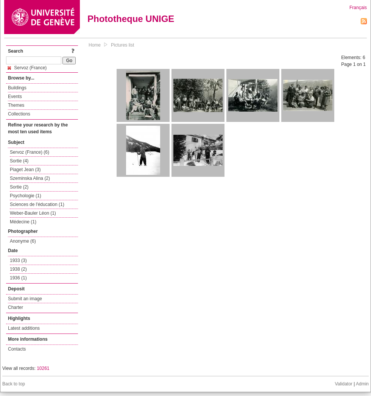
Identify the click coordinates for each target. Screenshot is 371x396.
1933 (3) (18, 260)
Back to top (13, 384)
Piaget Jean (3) (25, 169)
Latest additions (24, 328)
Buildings (17, 87)
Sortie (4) (19, 161)
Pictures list (122, 45)
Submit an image (25, 298)
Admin (362, 384)
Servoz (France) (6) (29, 152)
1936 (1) (18, 278)
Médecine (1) (23, 222)
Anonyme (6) (23, 241)
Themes (16, 105)
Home (95, 45)
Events (15, 96)
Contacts (17, 349)
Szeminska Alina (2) (30, 178)
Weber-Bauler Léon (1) (33, 213)
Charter (15, 307)
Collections (19, 114)
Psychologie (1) (25, 195)
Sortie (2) (19, 187)
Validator (343, 384)
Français (358, 7)
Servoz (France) (27, 67)
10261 (43, 368)
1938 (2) (18, 269)
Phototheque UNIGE (130, 19)
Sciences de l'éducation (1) (37, 204)
